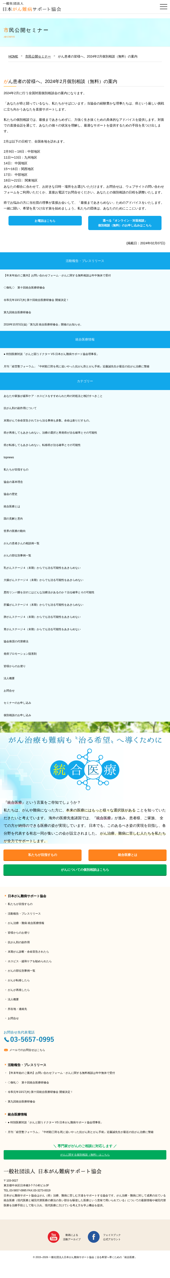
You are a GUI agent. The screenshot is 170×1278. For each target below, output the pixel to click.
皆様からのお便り (15, 666)
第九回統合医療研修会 (17, 312)
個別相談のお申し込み (17, 715)
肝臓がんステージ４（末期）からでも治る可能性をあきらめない (43, 604)
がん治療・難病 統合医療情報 (26, 923)
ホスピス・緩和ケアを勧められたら (30, 961)
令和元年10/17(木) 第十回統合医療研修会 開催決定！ (36, 300)
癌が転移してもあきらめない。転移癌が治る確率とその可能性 (42, 445)
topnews (9, 457)
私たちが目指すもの (16, 469)
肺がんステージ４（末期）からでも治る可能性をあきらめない (42, 616)
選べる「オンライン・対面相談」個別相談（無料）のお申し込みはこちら (125, 223)
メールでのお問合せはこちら (27, 1050)
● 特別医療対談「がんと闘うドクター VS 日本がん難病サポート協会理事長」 (51, 354)
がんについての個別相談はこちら (85, 869)
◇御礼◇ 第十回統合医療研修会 (24, 287)
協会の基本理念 (13, 482)
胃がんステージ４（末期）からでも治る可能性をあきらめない (42, 629)
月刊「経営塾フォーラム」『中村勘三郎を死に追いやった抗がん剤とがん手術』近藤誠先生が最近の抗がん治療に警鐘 (76, 366)
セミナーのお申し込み (17, 702)
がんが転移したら (19, 980)
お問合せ (9, 690)
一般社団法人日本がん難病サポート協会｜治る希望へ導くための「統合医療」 (85, 1171)
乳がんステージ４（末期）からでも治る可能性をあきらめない (42, 567)
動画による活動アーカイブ (72, 1237)
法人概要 (9, 678)
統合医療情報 (85, 339)
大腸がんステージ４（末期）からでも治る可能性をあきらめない (43, 580)
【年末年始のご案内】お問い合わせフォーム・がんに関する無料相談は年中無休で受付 (57, 275)
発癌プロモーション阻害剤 (20, 653)
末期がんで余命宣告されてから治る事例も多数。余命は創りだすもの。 (48, 420)
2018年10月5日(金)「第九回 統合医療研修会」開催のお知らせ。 (43, 324)
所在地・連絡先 (17, 1009)
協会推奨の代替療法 (16, 641)
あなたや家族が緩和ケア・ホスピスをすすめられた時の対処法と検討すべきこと (53, 396)
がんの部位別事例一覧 (17, 555)
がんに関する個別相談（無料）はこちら (85, 1154)
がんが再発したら (19, 990)
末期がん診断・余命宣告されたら (28, 951)
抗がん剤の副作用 (19, 942)
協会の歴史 (10, 494)
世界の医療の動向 (15, 531)
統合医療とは (12, 506)
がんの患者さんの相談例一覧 (21, 543)
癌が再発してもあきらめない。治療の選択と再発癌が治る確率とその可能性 (50, 432)
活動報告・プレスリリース (85, 261)
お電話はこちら (45, 221)
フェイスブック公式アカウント (112, 1237)
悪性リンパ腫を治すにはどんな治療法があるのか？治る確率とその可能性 (49, 592)
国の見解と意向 (13, 518)
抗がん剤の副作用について (20, 408)
